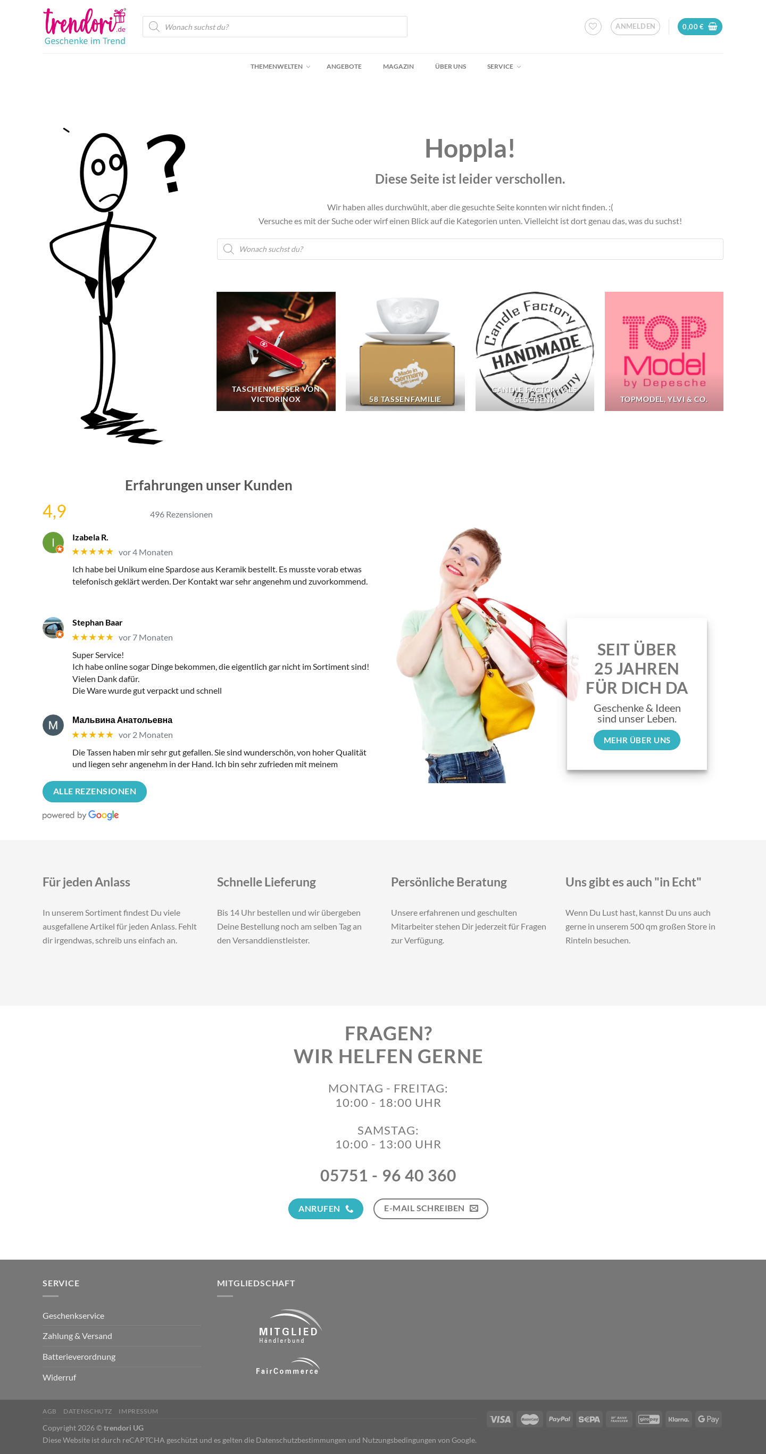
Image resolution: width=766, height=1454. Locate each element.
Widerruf (59, 1377)
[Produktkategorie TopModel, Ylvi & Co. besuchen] (664, 351)
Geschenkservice (73, 1315)
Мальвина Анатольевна (122, 719)
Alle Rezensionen (94, 791)
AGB (50, 1411)
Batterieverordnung (79, 1356)
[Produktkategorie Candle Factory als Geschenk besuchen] (535, 351)
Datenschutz (87, 1411)
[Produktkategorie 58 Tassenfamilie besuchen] (405, 351)
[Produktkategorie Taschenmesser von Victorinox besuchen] (276, 351)
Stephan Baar (97, 622)
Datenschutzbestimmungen (301, 1439)
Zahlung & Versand (77, 1335)
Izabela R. (90, 537)
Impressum (139, 1411)
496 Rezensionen (181, 514)
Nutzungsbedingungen (399, 1439)
